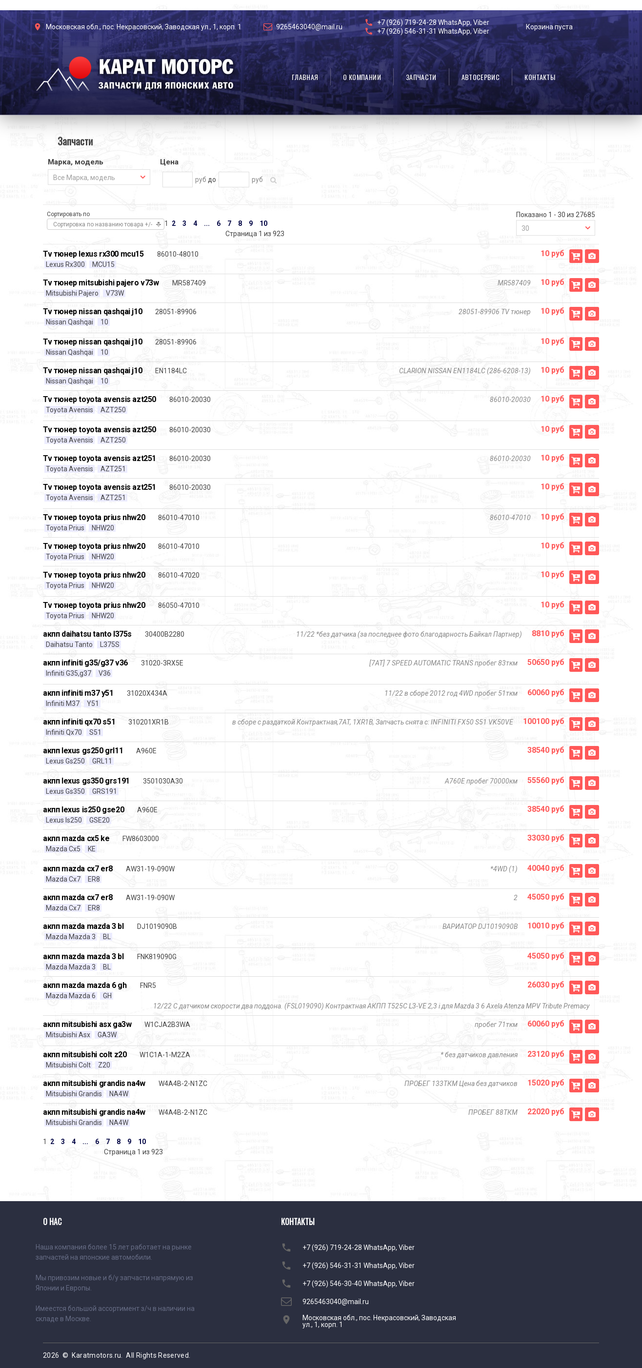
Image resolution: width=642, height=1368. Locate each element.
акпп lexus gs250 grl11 (83, 750)
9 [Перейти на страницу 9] (251, 223)
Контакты (539, 77)
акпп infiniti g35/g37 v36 (85, 662)
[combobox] (99, 177)
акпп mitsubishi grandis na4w (94, 1083)
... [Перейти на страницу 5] (207, 223)
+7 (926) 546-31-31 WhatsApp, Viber (433, 31)
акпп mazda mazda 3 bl (83, 926)
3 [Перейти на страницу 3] (184, 223)
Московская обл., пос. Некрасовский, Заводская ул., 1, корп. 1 (143, 26)
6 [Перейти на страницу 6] (219, 223)
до (212, 179)
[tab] (99, 163)
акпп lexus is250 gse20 (83, 809)
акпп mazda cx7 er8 (78, 868)
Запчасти (421, 77)
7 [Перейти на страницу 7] (229, 223)
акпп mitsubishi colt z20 (84, 1054)
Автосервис (480, 77)
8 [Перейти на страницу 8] (240, 223)
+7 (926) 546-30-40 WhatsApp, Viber (358, 1283)
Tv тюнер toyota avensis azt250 (99, 399)
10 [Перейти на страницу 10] (263, 223)
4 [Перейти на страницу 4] (195, 223)
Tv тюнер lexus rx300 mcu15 (93, 254)
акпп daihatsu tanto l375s (87, 634)
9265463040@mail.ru (309, 26)
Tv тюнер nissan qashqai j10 (92, 311)
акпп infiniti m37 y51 (78, 693)
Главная (305, 77)
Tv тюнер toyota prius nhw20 (94, 517)
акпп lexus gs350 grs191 (86, 780)
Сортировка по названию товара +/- (102, 224)
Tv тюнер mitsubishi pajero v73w (101, 282)
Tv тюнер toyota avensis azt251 (99, 458)
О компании (362, 77)
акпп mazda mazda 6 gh (85, 985)
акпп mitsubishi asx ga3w (87, 1024)
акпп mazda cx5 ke (76, 838)
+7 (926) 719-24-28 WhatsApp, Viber (433, 22)
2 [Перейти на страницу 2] (174, 223)
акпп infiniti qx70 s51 (79, 721)
